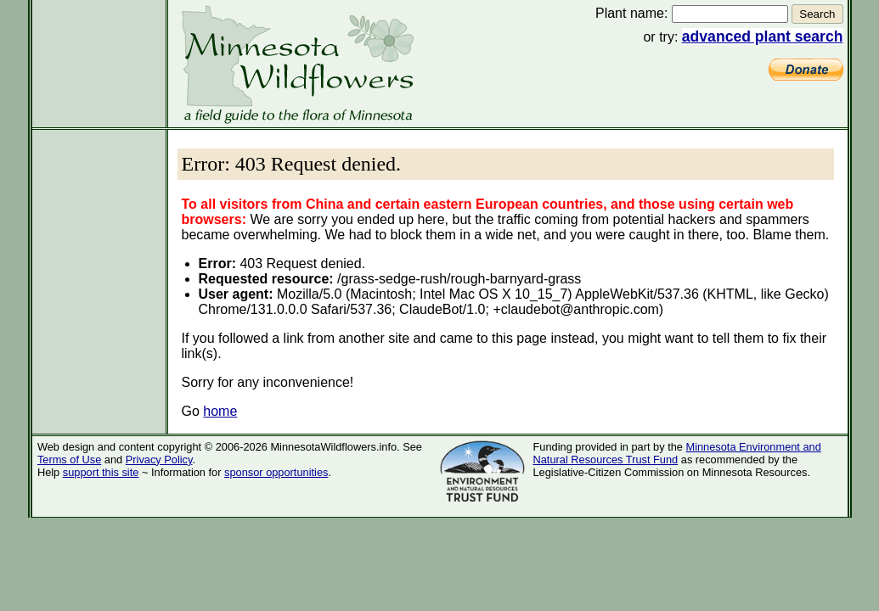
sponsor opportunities (276, 472)
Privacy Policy (159, 459)
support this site (101, 472)
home (220, 411)
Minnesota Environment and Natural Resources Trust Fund (677, 453)
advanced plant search (762, 36)
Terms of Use (69, 459)
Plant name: (631, 13)
